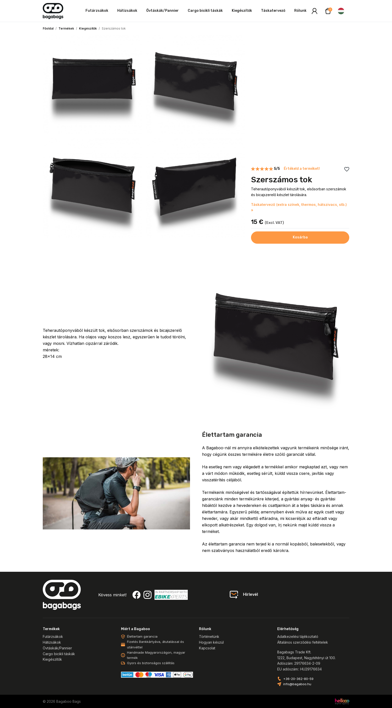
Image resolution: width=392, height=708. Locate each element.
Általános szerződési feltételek (302, 642)
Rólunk (300, 11)
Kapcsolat (207, 648)
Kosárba (300, 237)
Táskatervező (273, 11)
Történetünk (209, 636)
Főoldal (48, 28)
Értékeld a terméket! (302, 169)
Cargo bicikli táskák (205, 11)
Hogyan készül (211, 642)
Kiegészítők (242, 11)
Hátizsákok (127, 11)
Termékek (66, 28)
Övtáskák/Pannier (162, 11)
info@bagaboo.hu (297, 684)
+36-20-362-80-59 (298, 679)
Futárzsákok (97, 11)
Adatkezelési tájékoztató (297, 636)
